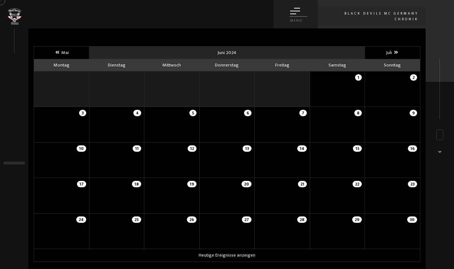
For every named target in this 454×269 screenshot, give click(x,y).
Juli (392, 53)
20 (246, 184)
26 (191, 219)
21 (302, 184)
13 (247, 148)
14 (302, 148)
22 (357, 184)
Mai (61, 53)
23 (412, 184)
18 (136, 184)
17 (81, 184)
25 (136, 219)
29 (357, 219)
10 (81, 148)
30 (412, 219)
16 (412, 148)
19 (192, 184)
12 (192, 148)
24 (81, 219)
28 (302, 219)
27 (246, 219)
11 (137, 148)
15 (357, 148)
